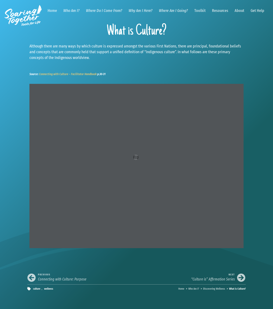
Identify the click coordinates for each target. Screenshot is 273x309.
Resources (220, 10)
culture (36, 288)
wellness (48, 288)
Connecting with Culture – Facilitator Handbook (68, 74)
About (239, 10)
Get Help (257, 10)
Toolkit (200, 10)
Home (52, 10)
